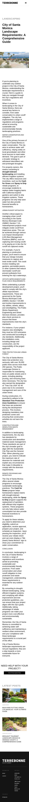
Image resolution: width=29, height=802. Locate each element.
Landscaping (5, 704)
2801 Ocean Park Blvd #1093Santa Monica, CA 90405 (17, 786)
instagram (4, 797)
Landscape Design (7, 733)
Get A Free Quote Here (14, 673)
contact (4, 776)
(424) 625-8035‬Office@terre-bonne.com (18, 776)
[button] (25, 2)
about (3, 773)
